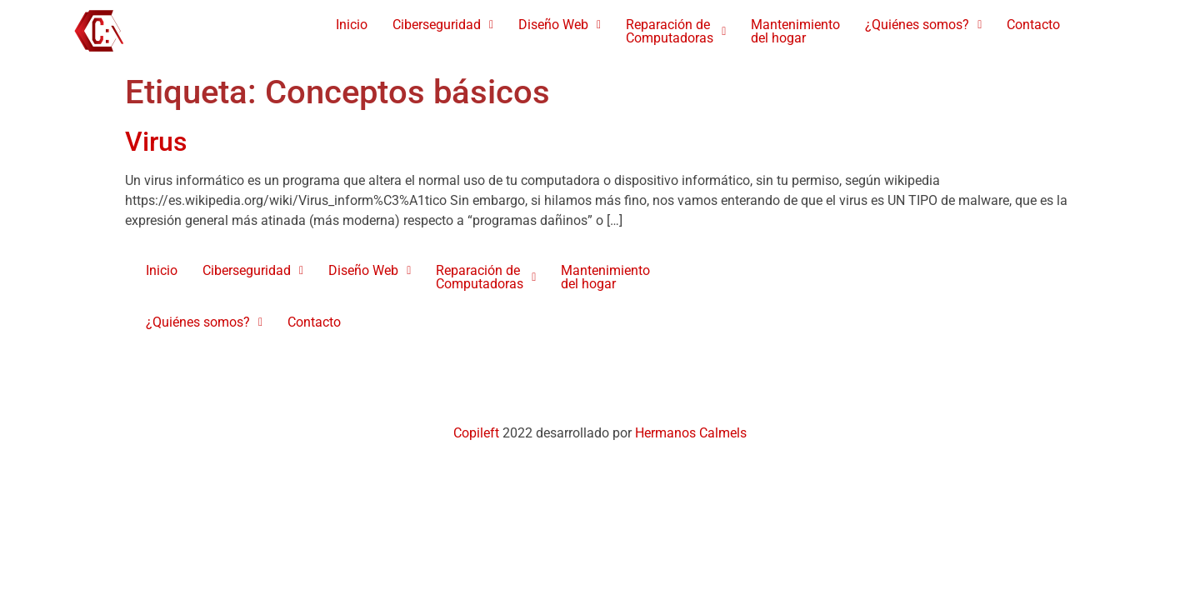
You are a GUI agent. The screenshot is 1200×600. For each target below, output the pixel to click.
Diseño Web (559, 24)
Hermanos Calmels (691, 433)
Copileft (477, 433)
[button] (443, 25)
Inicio (352, 24)
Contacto (1033, 24)
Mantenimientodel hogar (795, 31)
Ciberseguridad (442, 24)
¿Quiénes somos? (923, 24)
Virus (156, 142)
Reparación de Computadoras (676, 31)
